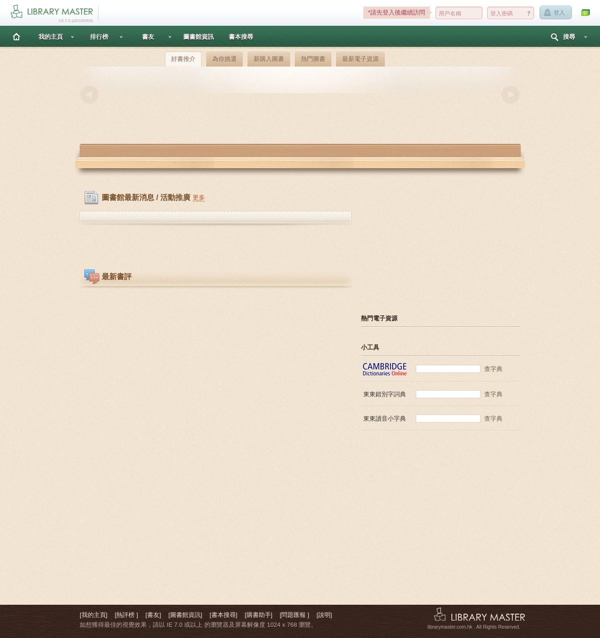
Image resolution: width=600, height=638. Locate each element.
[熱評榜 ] (126, 614)
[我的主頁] (93, 614)
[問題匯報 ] (294, 614)
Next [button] (510, 94)
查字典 (493, 368)
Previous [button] (89, 94)
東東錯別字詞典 (384, 394)
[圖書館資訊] (185, 614)
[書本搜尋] (223, 614)
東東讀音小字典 (384, 418)
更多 (199, 197)
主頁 (16, 36)
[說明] (324, 614)
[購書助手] (258, 614)
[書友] (153, 614)
